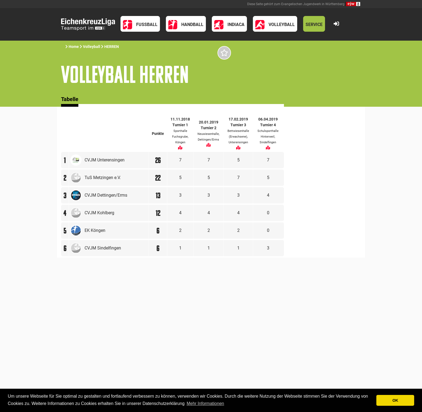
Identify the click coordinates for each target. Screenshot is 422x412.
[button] (140, 24)
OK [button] (395, 400)
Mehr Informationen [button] (205, 403)
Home (74, 46)
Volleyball (91, 46)
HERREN (111, 46)
